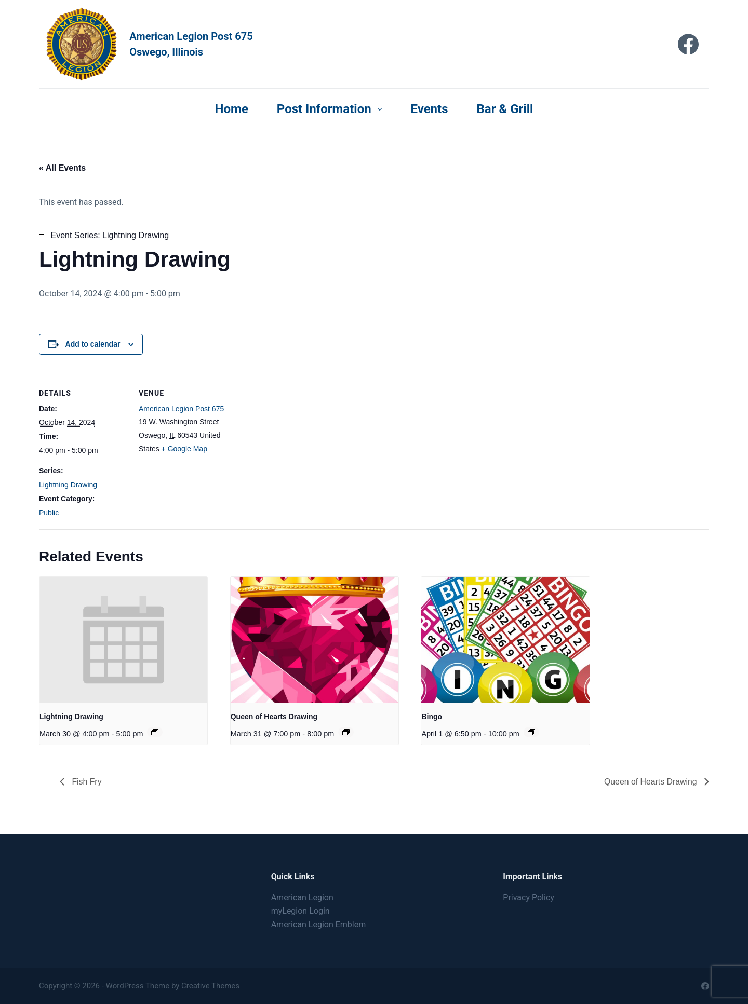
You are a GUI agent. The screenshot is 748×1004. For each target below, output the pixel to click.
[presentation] (123, 640)
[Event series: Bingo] (531, 732)
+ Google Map (184, 449)
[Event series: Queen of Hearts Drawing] (346, 732)
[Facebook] (688, 44)
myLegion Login (300, 911)
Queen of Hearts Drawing (274, 716)
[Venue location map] (293, 443)
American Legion (302, 897)
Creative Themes (210, 986)
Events (429, 109)
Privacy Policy (528, 897)
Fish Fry (86, 781)
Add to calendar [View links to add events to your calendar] (93, 344)
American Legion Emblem (318, 925)
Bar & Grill (505, 109)
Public (49, 512)
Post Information (331, 109)
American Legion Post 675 (181, 409)
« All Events (62, 167)
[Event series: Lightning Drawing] (154, 732)
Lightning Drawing (68, 484)
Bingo (431, 716)
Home (231, 109)
